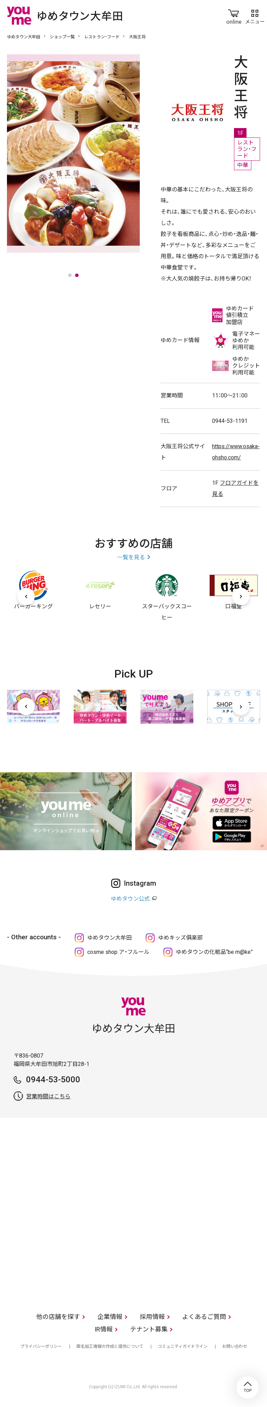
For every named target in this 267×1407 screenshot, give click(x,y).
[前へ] (26, 596)
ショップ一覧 (62, 36)
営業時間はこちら (48, 1096)
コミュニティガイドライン (183, 1346)
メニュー (254, 15)
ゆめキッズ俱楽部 (180, 937)
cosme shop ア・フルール (118, 952)
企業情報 (109, 1316)
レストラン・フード (102, 36)
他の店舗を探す (58, 1316)
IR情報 (104, 1329)
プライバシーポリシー (41, 1346)
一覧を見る (131, 557)
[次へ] (241, 596)
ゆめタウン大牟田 (23, 36)
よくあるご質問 (204, 1316)
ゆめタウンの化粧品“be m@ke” (214, 952)
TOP (247, 1387)
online (234, 15)
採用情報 (152, 1316)
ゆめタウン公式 (130, 898)
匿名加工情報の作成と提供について (109, 1346)
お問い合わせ (234, 1346)
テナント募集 (149, 1329)
